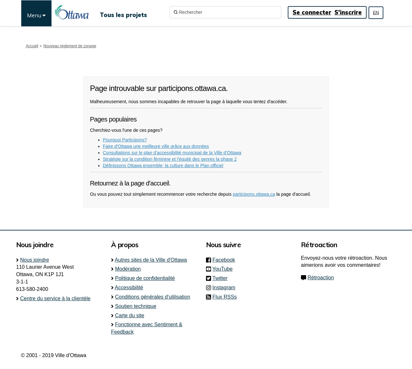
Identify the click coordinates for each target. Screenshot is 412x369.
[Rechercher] (225, 12)
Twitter (221, 278)
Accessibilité (129, 287)
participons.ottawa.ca (254, 194)
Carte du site (129, 315)
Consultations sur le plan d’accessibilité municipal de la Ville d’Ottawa (172, 152)
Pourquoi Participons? (125, 139)
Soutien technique (135, 306)
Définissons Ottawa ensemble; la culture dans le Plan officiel (163, 165)
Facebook (225, 260)
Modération (128, 269)
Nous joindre (34, 260)
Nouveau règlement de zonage (69, 46)
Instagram (225, 287)
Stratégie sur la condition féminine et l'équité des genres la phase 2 (170, 159)
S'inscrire (348, 12)
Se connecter (312, 12)
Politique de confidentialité (145, 278)
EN (376, 12)
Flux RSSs (224, 297)
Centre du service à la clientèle (55, 298)
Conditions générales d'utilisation (152, 297)
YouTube (224, 269)
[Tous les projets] (123, 12)
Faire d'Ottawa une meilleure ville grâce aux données (156, 146)
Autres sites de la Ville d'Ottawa (151, 260)
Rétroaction (320, 277)
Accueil (32, 46)
